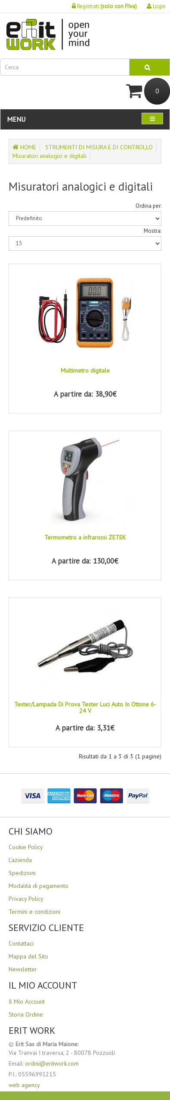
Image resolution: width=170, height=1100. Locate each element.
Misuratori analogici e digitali (49, 156)
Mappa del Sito (28, 956)
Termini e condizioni (34, 911)
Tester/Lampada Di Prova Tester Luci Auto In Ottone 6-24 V (85, 707)
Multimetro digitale (85, 370)
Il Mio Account (27, 1001)
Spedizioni (22, 873)
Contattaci (21, 943)
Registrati (104, 6)
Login (156, 6)
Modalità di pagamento (38, 886)
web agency (24, 1085)
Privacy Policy (26, 899)
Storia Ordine (26, 1014)
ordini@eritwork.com (52, 1063)
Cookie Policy (26, 847)
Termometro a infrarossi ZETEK (85, 537)
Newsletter (23, 969)
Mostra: (152, 230)
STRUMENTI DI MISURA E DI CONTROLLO (99, 147)
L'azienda (20, 860)
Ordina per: (148, 206)
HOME (24, 147)
